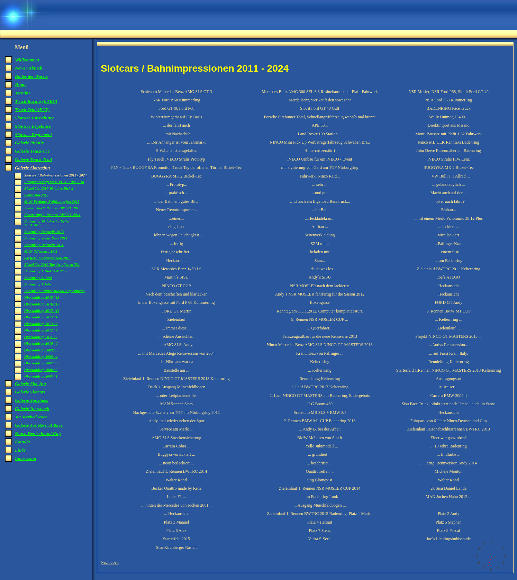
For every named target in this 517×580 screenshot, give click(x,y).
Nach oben (110, 562)
